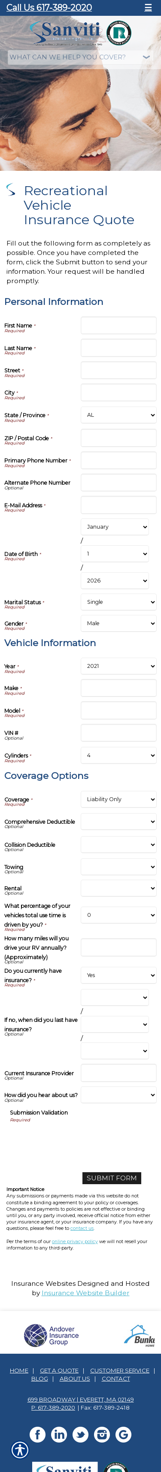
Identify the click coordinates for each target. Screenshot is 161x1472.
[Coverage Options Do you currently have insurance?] (119, 975)
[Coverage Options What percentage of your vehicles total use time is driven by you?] (119, 915)
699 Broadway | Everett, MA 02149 (80, 1399)
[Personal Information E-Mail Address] (119, 505)
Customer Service (119, 1370)
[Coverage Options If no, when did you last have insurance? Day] (115, 1024)
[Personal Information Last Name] (119, 348)
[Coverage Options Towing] (119, 866)
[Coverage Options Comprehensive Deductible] (119, 821)
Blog (39, 1378)
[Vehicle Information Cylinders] (119, 755)
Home (19, 1370)
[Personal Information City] (119, 392)
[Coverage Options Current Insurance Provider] (119, 1073)
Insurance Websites (43, 1283)
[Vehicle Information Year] (119, 666)
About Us (75, 1378)
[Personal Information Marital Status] (119, 602)
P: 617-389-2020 (53, 1407)
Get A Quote (59, 1370)
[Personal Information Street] (119, 370)
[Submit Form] (111, 1178)
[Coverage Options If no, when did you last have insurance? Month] (115, 997)
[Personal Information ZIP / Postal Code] (119, 438)
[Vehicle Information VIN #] (119, 733)
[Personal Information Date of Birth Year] (115, 580)
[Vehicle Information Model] (119, 710)
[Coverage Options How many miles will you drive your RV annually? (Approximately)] (119, 947)
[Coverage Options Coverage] (119, 799)
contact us (82, 1228)
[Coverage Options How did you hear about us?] (119, 1094)
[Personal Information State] (119, 415)
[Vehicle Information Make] (119, 688)
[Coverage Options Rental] (119, 888)
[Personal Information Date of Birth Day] (115, 553)
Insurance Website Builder (86, 1293)
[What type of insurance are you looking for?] (81, 57)
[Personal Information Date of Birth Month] (115, 527)
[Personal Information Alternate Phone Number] (119, 483)
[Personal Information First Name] (119, 325)
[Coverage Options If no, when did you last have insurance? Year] (115, 1050)
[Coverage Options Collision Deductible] (119, 844)
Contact (116, 1378)
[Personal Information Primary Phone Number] (119, 460)
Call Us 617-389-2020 (49, 8)
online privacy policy (75, 1241)
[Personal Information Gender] (119, 623)
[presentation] (75, 1139)
